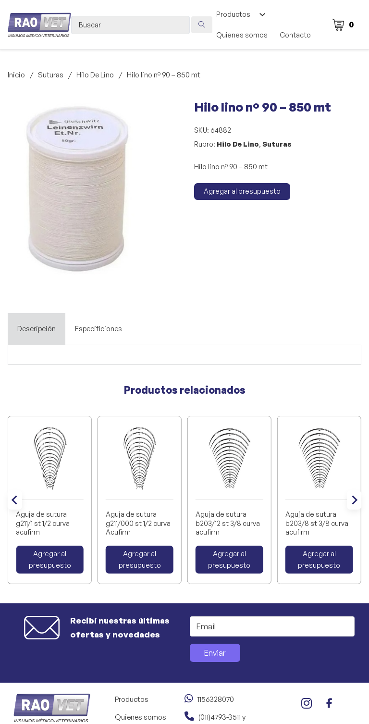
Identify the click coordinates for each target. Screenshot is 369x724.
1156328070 (215, 699)
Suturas (50, 74)
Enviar (215, 653)
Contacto (295, 35)
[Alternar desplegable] (262, 14)
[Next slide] (354, 500)
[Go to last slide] (15, 500)
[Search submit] (201, 24)
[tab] (36, 329)
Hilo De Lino (95, 74)
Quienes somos (242, 35)
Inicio (16, 74)
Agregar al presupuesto (242, 191)
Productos (233, 14)
